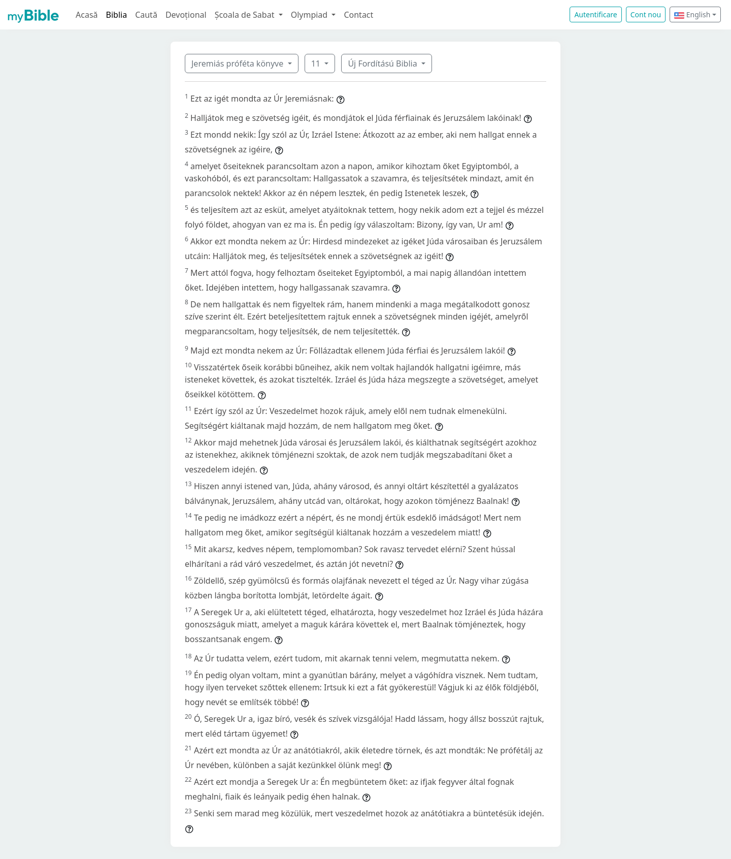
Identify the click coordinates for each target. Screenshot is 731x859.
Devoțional (186, 14)
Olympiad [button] (310, 14)
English (692, 14)
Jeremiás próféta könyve (238, 63)
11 (316, 63)
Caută (146, 14)
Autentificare (595, 14)
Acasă (87, 14)
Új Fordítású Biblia (383, 63)
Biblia (116, 14)
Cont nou (645, 14)
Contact (358, 14)
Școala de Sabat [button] (246, 14)
